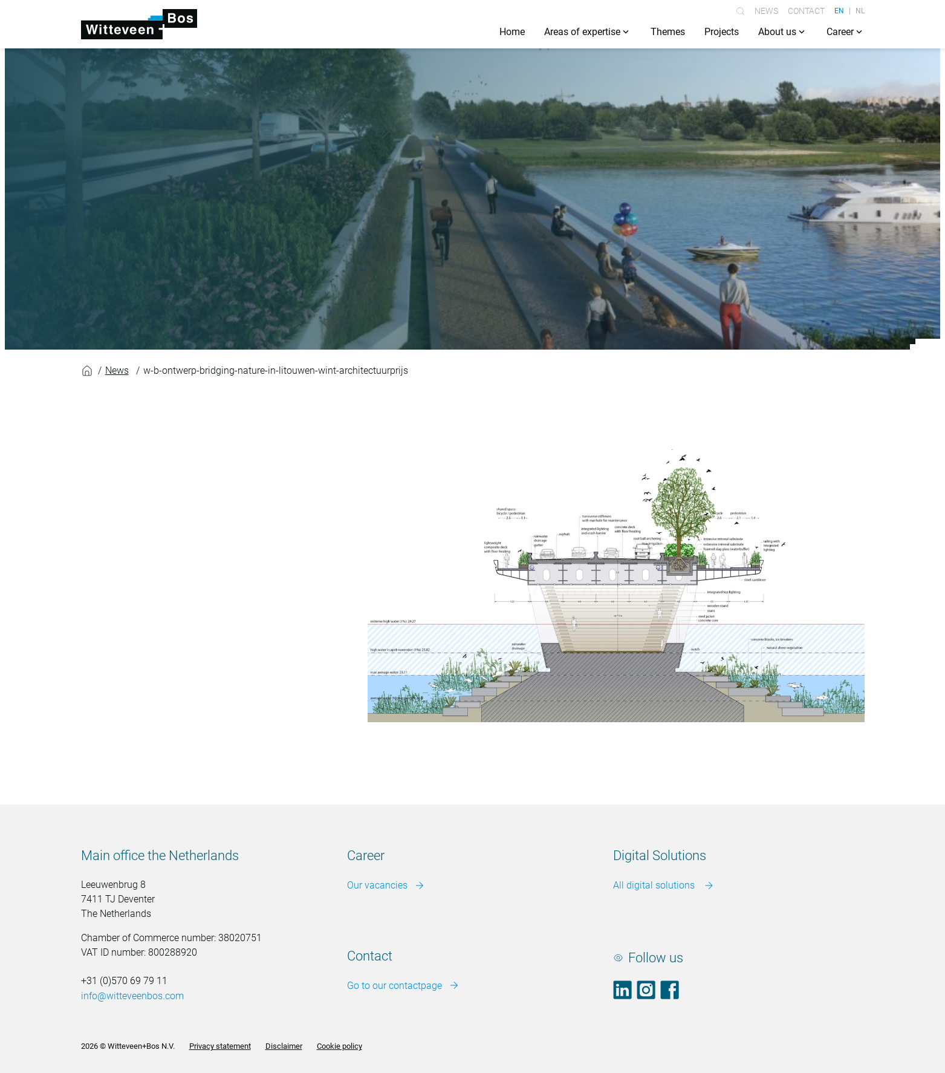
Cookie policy (339, 1046)
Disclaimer (283, 1046)
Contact (806, 11)
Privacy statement (220, 1046)
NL (860, 11)
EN (839, 11)
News (766, 11)
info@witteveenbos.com (132, 996)
